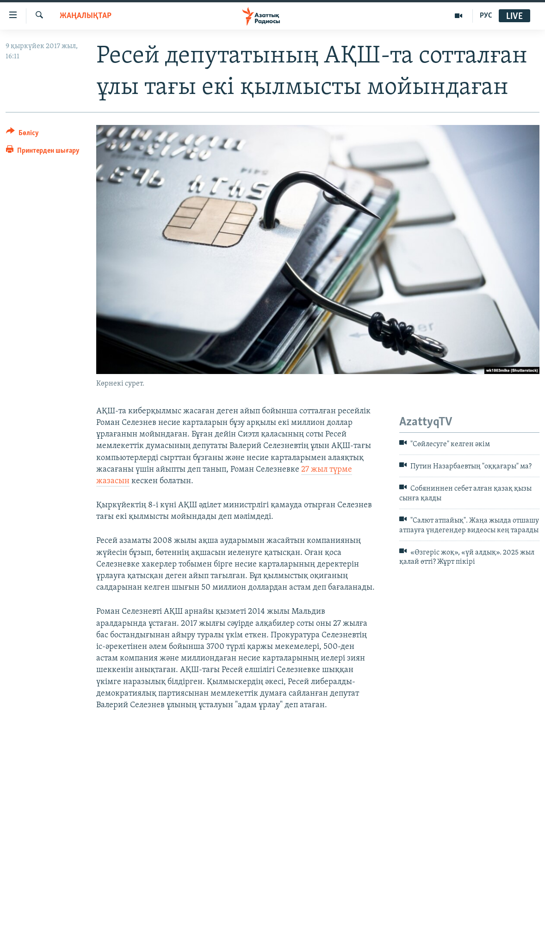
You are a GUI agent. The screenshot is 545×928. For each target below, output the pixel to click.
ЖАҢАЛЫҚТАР (85, 16)
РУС (486, 15)
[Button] (22, 134)
